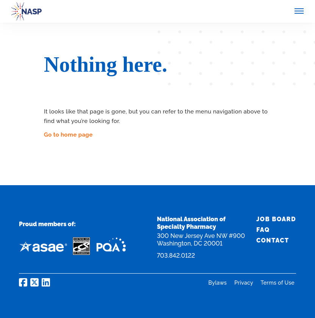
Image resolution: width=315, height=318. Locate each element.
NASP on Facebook (23, 282)
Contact (272, 240)
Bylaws (218, 283)
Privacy (244, 283)
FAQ (263, 229)
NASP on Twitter (34, 282)
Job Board (276, 219)
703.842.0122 (176, 255)
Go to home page (68, 134)
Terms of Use (277, 283)
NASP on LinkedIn (46, 282)
